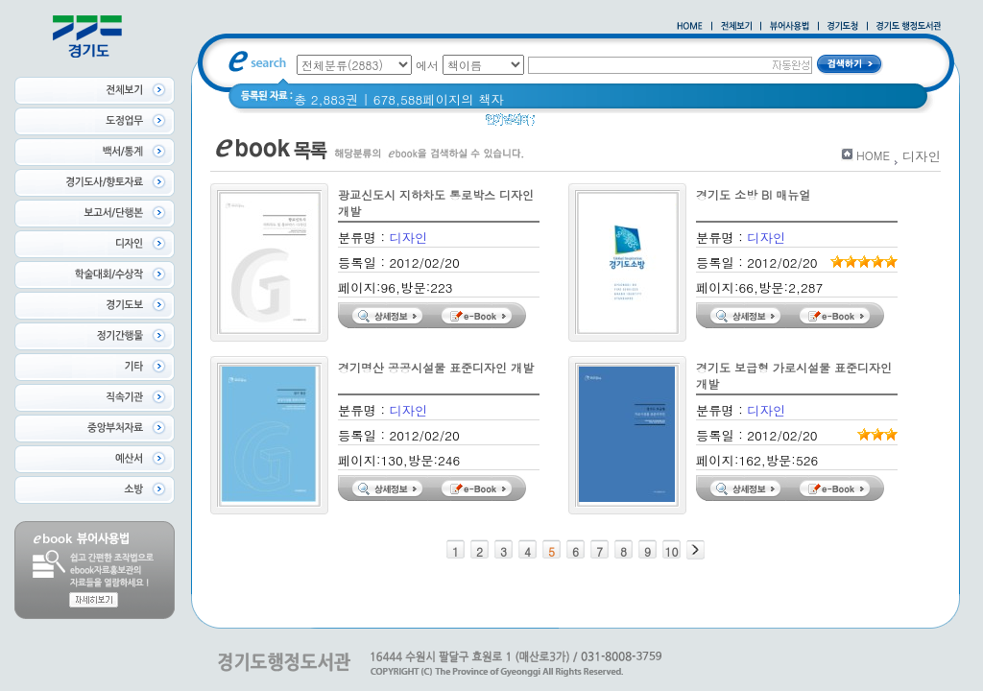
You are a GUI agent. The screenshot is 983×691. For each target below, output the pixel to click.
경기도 (566, 124)
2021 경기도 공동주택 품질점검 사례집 (714, 124)
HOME (873, 155)
